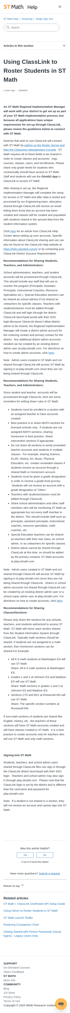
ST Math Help (11, 18)
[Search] (31, 27)
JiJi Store (9, 992)
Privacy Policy (12, 996)
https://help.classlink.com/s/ (21, 249)
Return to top (14, 885)
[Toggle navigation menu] (59, 7)
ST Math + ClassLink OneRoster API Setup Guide (34, 903)
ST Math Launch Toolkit (18, 917)
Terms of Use (12, 1001)
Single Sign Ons (44, 18)
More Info (9, 980)
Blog (6, 988)
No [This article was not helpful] (44, 855)
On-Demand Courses (17, 967)
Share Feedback (14, 971)
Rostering (27, 18)
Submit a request (49, 873)
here (13, 231)
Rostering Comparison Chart (21, 924)
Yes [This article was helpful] (25, 855)
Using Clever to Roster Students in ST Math (31, 910)
